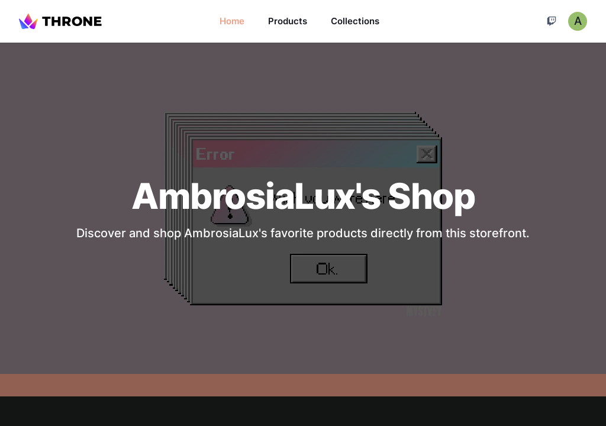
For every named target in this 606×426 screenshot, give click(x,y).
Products (287, 21)
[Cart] (551, 21)
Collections (355, 21)
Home (232, 21)
